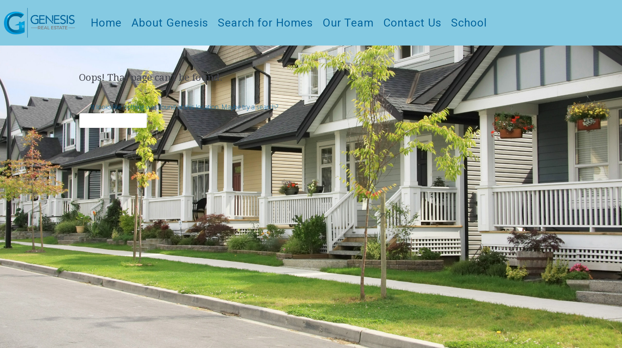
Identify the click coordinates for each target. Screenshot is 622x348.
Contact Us (412, 22)
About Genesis (169, 22)
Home (106, 22)
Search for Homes (265, 22)
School (469, 22)
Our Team (348, 22)
